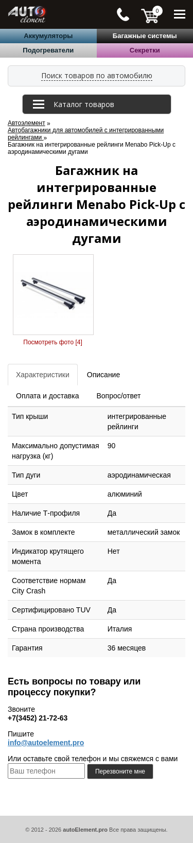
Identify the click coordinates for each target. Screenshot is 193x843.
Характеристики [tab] (42, 375)
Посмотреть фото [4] (52, 342)
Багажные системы (145, 36)
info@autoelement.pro (46, 743)
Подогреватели (48, 50)
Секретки (145, 50)
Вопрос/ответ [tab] (118, 396)
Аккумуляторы (48, 36)
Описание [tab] (103, 375)
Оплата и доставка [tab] (47, 396)
